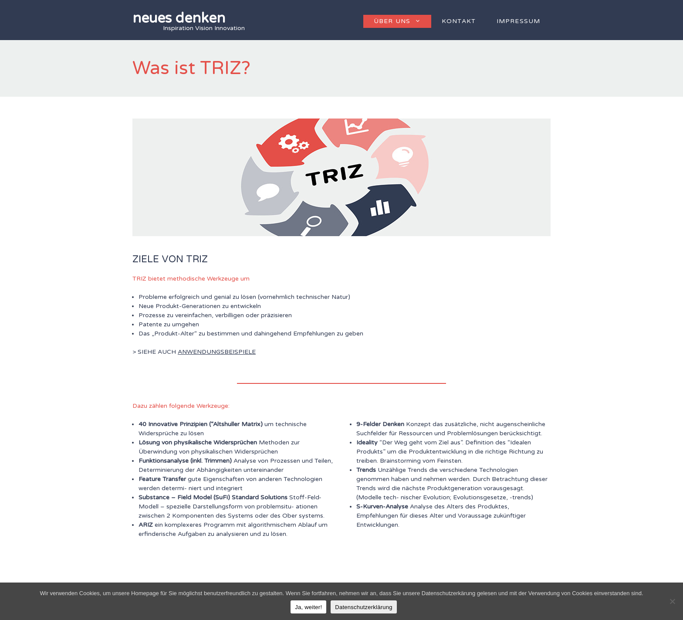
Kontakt (459, 21)
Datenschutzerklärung (363, 607)
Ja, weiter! (308, 607)
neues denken (178, 18)
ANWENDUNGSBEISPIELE (217, 352)
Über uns (402, 21)
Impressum (518, 21)
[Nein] (672, 601)
